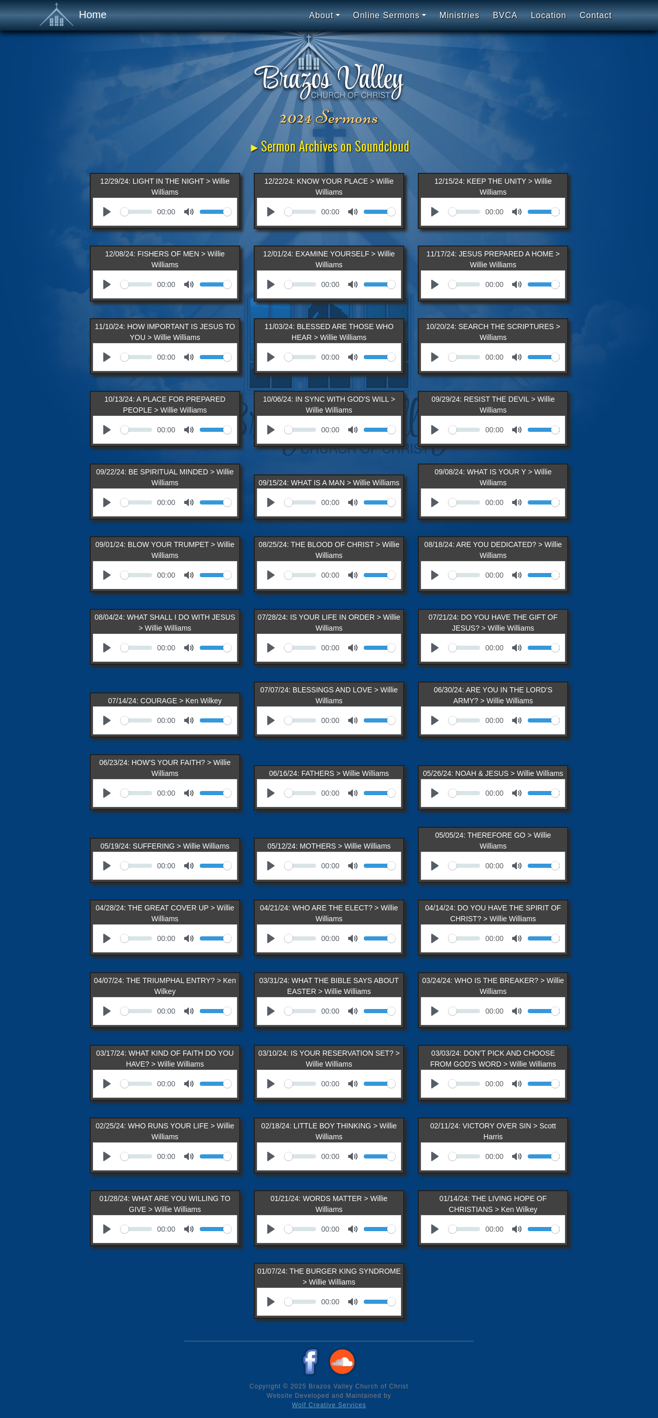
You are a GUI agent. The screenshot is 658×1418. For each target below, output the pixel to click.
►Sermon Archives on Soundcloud (329, 146)
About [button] (321, 15)
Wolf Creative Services (329, 1405)
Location (549, 15)
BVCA (505, 15)
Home (72, 15)
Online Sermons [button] (386, 15)
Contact (596, 15)
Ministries (460, 15)
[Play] (107, 211)
